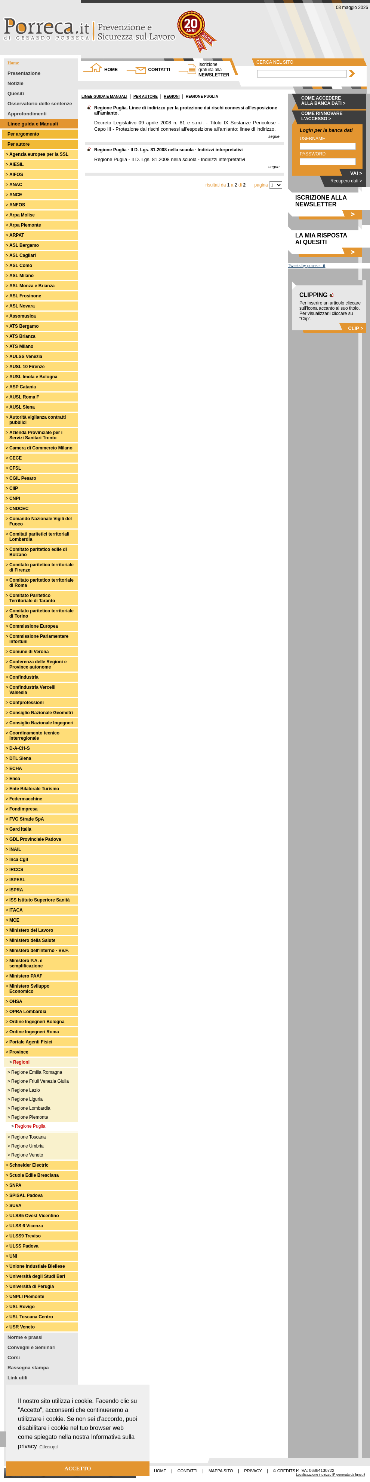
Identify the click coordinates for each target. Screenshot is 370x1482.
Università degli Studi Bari (37, 1276)
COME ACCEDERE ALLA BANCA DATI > (323, 101)
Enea (14, 778)
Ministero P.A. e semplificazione (26, 963)
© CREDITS (284, 1471)
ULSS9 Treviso (25, 1236)
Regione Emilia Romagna (36, 1072)
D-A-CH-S (19, 748)
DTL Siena (20, 758)
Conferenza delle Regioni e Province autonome (38, 664)
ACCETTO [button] (78, 1469)
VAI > (356, 173)
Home (13, 63)
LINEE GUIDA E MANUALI (104, 96)
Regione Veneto (27, 1155)
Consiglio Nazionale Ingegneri (41, 722)
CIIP (13, 488)
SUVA (15, 1205)
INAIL (15, 849)
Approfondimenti (27, 113)
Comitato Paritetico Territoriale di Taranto (32, 598)
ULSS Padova (23, 1246)
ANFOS (17, 204)
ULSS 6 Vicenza (26, 1225)
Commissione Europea (33, 626)
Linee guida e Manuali (32, 124)
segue (274, 136)
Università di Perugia (31, 1286)
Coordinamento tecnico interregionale (34, 735)
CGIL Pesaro (22, 478)
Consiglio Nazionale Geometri (41, 712)
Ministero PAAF (25, 976)
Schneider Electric (29, 1165)
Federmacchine (25, 798)
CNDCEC (18, 508)
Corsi (13, 1357)
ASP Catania (22, 387)
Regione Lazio (25, 1090)
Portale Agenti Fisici (30, 1042)
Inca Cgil (18, 859)
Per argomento (23, 134)
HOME (111, 69)
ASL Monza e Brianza (32, 285)
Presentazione (23, 73)
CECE (15, 458)
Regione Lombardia (30, 1108)
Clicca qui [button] (49, 1446)
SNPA (15, 1185)
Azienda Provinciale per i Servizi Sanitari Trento (35, 435)
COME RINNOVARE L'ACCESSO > (321, 116)
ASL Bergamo (24, 245)
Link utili (17, 1378)
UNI (13, 1256)
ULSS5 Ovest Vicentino (34, 1215)
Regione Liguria (27, 1099)
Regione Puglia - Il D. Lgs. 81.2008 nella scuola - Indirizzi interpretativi (168, 149)
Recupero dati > (346, 181)
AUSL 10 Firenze (26, 366)
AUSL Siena (22, 407)
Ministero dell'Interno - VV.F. (39, 950)
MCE (14, 920)
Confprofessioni (26, 702)
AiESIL (16, 164)
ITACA (16, 910)
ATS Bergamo (23, 326)
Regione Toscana (28, 1137)
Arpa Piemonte (25, 225)
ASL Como (20, 265)
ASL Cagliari (22, 255)
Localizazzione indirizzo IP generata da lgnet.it (330, 1474)
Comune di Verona (29, 651)
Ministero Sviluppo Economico (29, 989)
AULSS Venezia (25, 356)
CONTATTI (159, 69)
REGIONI (171, 96)
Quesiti (15, 93)
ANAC (15, 184)
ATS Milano (21, 346)
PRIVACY (253, 1471)
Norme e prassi (25, 1337)
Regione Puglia (30, 1126)
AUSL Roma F (24, 397)
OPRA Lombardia (27, 1011)
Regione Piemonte (29, 1117)
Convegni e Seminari (31, 1347)
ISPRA (16, 889)
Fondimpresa (23, 809)
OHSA (15, 1001)
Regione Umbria (27, 1146)
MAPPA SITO (221, 1471)
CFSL (15, 468)
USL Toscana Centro (31, 1316)
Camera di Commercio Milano (41, 448)
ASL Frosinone (25, 295)
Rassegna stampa (28, 1367)
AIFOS (16, 174)
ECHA (15, 768)
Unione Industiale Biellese (37, 1266)
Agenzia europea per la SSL (38, 154)
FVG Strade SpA (26, 819)
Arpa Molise (22, 215)
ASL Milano (21, 275)
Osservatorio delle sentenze (39, 103)
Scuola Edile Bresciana (34, 1175)
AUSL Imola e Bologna (33, 376)
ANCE (15, 194)
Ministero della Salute (32, 940)
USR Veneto (22, 1327)
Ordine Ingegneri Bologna (36, 1021)
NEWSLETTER (213, 70)
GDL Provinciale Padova (35, 839)
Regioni (21, 1062)
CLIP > (355, 328)
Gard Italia (20, 829)
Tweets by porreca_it (306, 265)
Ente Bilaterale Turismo (34, 788)
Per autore (18, 144)
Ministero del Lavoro (31, 930)
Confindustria (23, 677)
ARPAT (16, 235)
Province (18, 1052)
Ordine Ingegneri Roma (34, 1031)
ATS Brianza (22, 336)
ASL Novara (22, 306)
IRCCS (16, 869)
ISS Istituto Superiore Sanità (39, 900)
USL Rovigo (22, 1306)
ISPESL (17, 879)
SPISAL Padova (26, 1195)
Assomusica (22, 316)
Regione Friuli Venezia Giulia (40, 1081)
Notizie (15, 83)
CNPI (14, 498)
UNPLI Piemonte (26, 1296)
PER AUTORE (145, 96)
